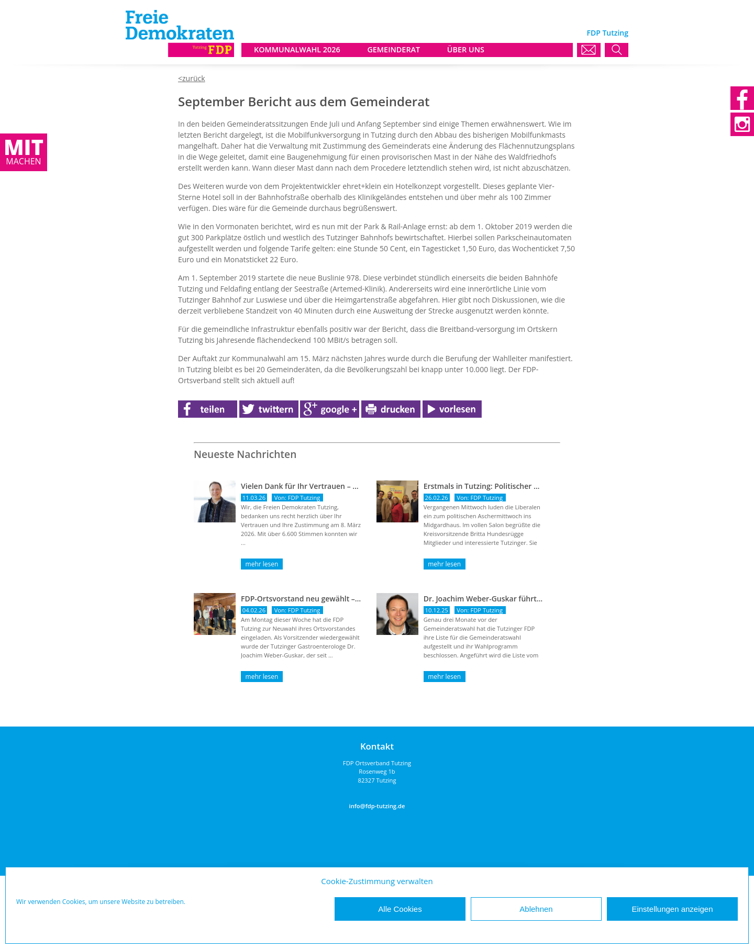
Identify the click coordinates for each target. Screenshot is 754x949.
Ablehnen (535, 909)
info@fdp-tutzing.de (377, 806)
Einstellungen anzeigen (672, 909)
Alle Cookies (400, 909)
